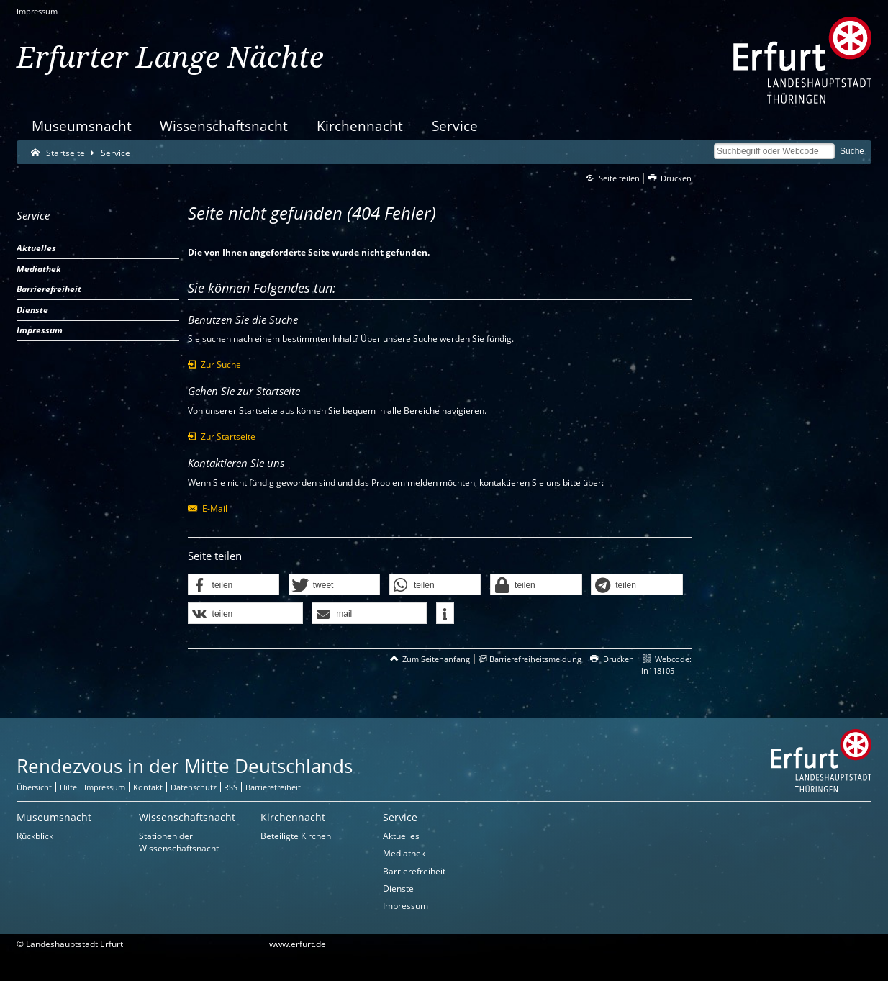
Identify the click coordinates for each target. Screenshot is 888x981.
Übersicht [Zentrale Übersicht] (34, 787)
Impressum (37, 11)
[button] (234, 585)
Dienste (398, 888)
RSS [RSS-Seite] (230, 787)
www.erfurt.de (297, 944)
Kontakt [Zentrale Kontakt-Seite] (148, 787)
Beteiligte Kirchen (295, 836)
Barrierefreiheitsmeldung (535, 659)
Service (455, 125)
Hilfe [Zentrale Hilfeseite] (68, 787)
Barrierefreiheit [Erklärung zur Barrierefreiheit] (273, 787)
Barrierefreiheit (414, 871)
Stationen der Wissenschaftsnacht (179, 842)
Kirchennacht (360, 125)
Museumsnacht (82, 125)
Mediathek (404, 853)
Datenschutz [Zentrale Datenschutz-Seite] (194, 787)
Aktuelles (401, 836)
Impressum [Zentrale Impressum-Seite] (104, 787)
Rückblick (35, 836)
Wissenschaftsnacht (224, 125)
